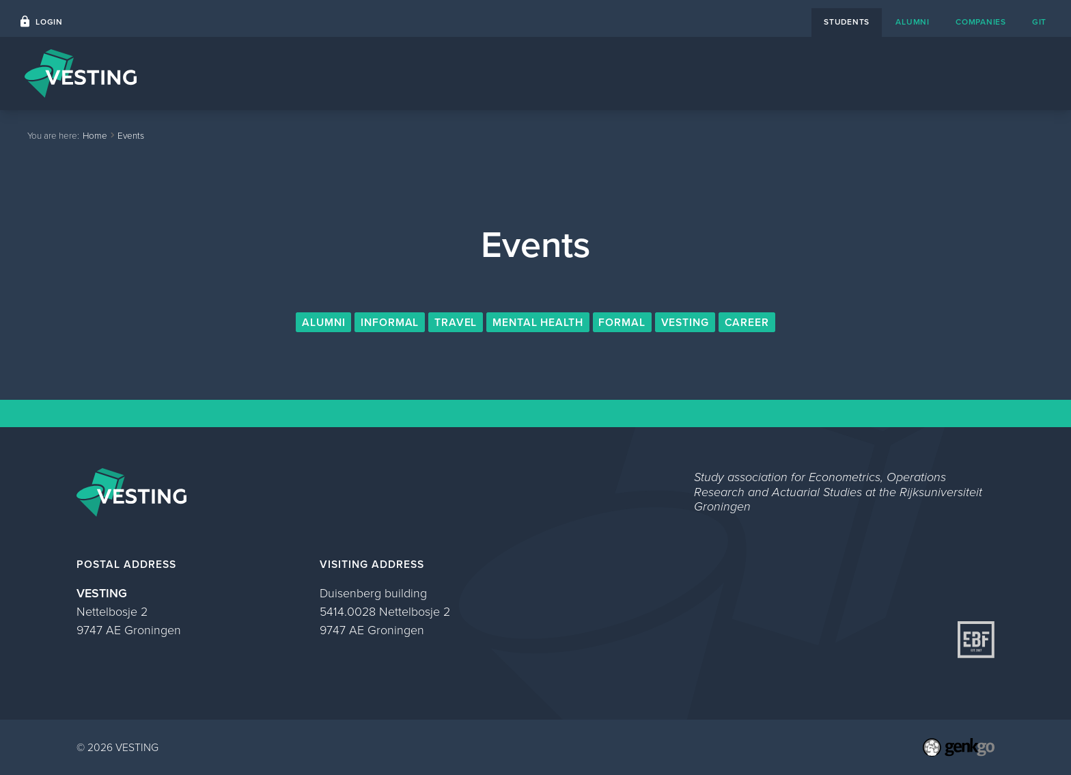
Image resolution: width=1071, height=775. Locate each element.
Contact (804, 73)
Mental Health (538, 322)
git (1039, 22)
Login (49, 22)
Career (747, 322)
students (847, 22)
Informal (390, 322)
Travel (455, 322)
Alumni (324, 322)
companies (981, 22)
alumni (912, 22)
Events (629, 73)
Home (570, 73)
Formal (621, 322)
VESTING (685, 322)
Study (923, 73)
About (867, 73)
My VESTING (999, 73)
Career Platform (715, 73)
